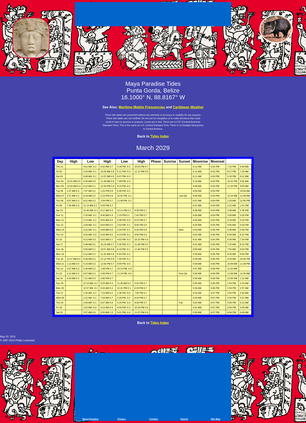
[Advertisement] (153, 14)
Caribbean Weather (188, 107)
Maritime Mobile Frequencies (142, 107)
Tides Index (159, 136)
